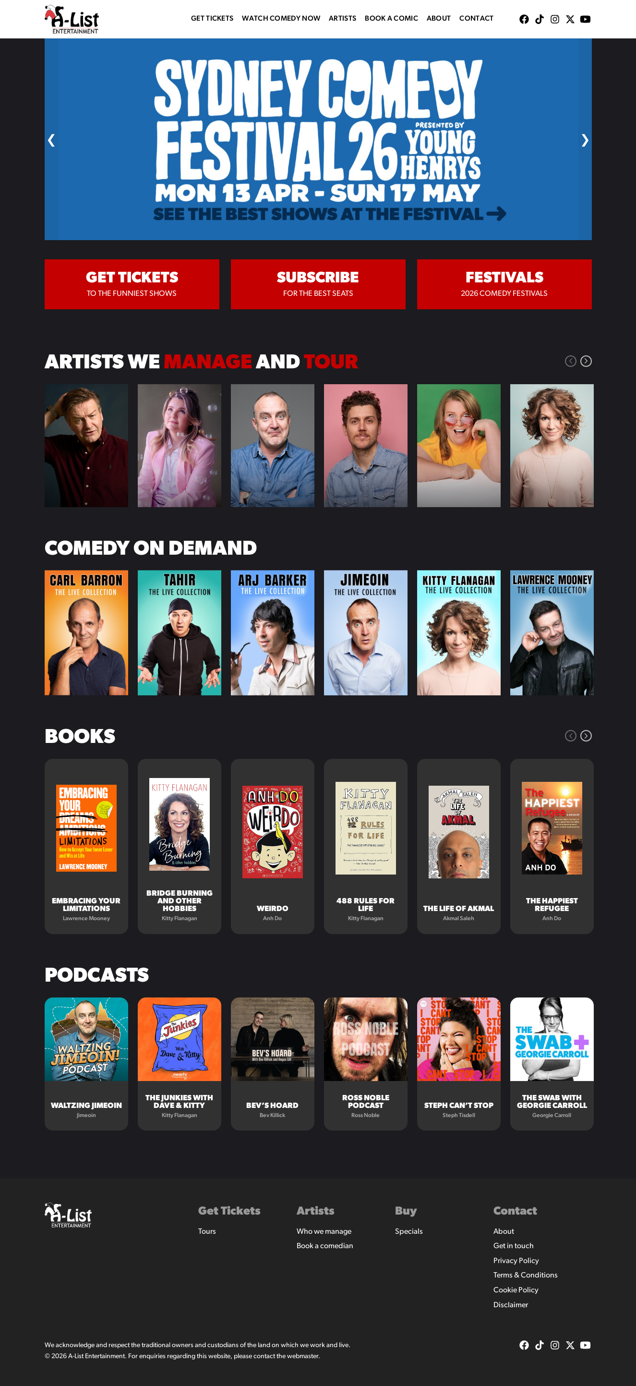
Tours (207, 1232)
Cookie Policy (516, 1290)
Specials (409, 1232)
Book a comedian (325, 1246)
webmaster (302, 1356)
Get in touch (513, 1246)
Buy (406, 1211)
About (439, 19)
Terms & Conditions (525, 1275)
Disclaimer (510, 1305)
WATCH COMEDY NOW (281, 19)
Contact (476, 19)
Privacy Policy (516, 1261)
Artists (342, 19)
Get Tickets (212, 19)
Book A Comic (391, 19)
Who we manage (324, 1232)
